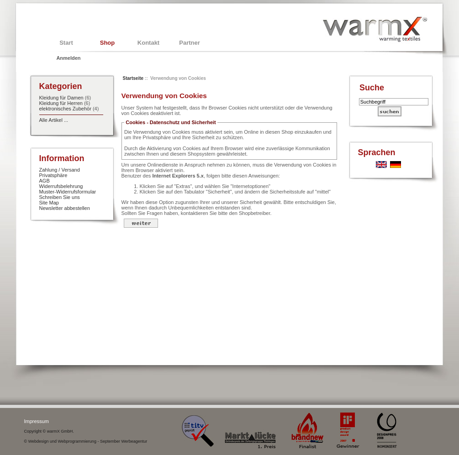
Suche (371, 87)
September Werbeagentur (123, 441)
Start (66, 42)
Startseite (133, 78)
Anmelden (68, 58)
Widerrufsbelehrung (61, 186)
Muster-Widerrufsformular (67, 191)
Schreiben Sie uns (59, 197)
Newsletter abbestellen (64, 208)
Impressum (36, 421)
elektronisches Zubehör (65, 108)
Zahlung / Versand (59, 170)
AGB (44, 180)
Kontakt (148, 42)
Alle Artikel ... (54, 120)
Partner (189, 42)
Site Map (49, 202)
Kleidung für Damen (61, 97)
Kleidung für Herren (61, 103)
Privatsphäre (53, 175)
